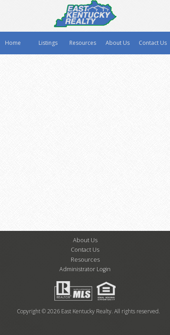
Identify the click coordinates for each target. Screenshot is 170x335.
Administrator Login (85, 269)
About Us (118, 43)
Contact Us (153, 43)
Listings (48, 43)
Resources (82, 43)
